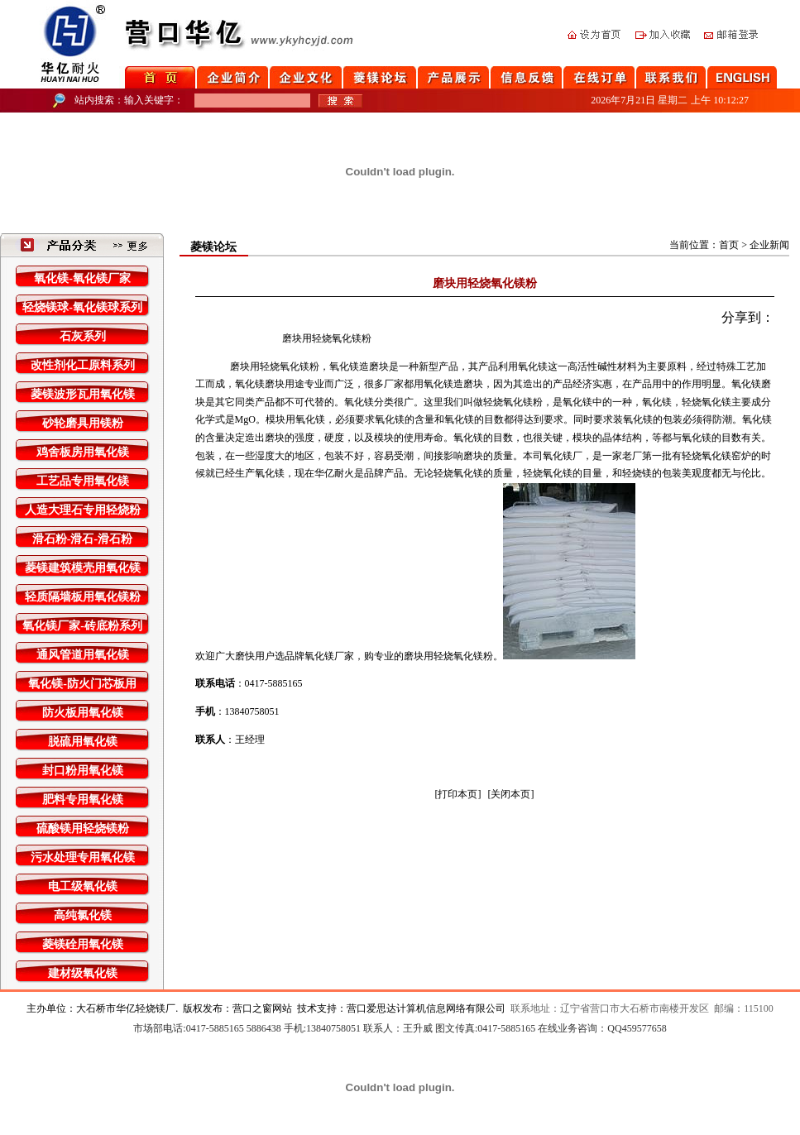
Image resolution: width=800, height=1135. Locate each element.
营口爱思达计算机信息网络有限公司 (426, 1008)
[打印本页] (458, 794)
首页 (729, 245)
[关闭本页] (511, 794)
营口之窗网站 (262, 1008)
